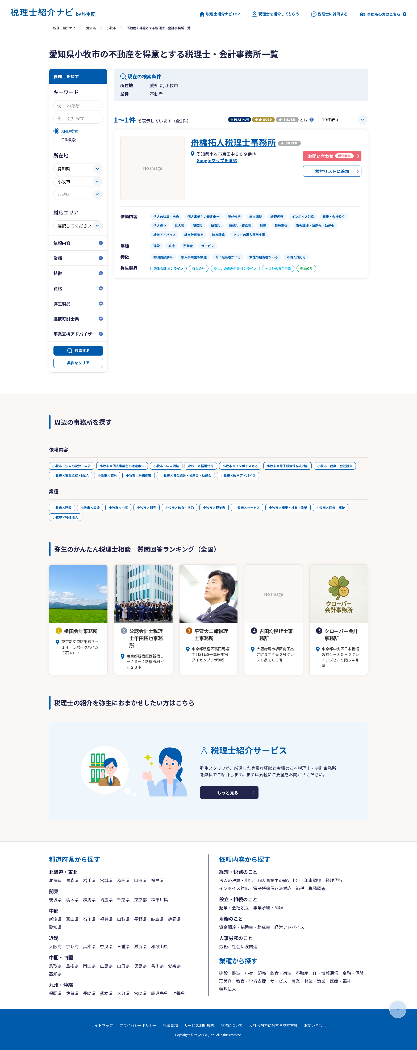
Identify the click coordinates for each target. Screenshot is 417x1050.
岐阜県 (157, 919)
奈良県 (106, 946)
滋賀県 (140, 946)
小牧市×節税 (107, 475)
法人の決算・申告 (236, 880)
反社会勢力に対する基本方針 (273, 1025)
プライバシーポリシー (138, 1025)
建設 (223, 973)
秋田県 (123, 880)
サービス (278, 981)
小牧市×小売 (118, 507)
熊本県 (106, 993)
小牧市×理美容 (214, 507)
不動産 (302, 973)
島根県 (72, 966)
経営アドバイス (289, 927)
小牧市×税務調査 (138, 475)
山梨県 (123, 919)
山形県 (140, 880)
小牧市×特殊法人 (65, 517)
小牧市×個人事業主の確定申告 (122, 465)
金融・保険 (353, 973)
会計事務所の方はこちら (380, 14)
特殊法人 (227, 989)
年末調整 (312, 880)
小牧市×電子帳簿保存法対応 (287, 465)
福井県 (106, 919)
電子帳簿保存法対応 (272, 888)
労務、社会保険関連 (238, 946)
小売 (249, 973)
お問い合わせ (315, 1025)
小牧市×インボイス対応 (240, 465)
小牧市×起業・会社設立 (334, 465)
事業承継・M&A (268, 907)
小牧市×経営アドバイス (238, 475)
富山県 (72, 919)
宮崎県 (140, 993)
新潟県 (55, 919)
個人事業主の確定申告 (278, 880)
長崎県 (89, 993)
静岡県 (174, 919)
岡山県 (89, 966)
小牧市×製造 (90, 507)
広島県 (106, 966)
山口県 (123, 966)
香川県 (157, 966)
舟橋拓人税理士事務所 (233, 142)
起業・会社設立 (234, 907)
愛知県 (91, 28)
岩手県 (89, 880)
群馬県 (89, 899)
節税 (300, 888)
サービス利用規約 (199, 1025)
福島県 (157, 880)
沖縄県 (178, 993)
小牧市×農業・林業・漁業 (288, 507)
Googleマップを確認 (217, 160)
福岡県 (55, 993)
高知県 (55, 974)
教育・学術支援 (251, 981)
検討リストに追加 (332, 171)
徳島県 (140, 966)
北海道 (55, 880)
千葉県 (123, 899)
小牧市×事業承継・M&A (70, 475)
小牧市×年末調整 (166, 465)
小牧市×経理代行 (201, 465)
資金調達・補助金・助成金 (244, 927)
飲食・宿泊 (280, 973)
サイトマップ (102, 1025)
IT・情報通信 (325, 973)
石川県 (89, 919)
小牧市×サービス (247, 507)
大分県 (123, 993)
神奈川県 (159, 899)
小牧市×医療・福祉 (330, 507)
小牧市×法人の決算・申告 (71, 465)
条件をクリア (78, 362)
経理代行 (334, 880)
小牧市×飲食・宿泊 (179, 507)
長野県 (140, 919)
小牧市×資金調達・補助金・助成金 (185, 475)
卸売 (261, 973)
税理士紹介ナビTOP (219, 14)
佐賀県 (72, 993)
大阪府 (55, 946)
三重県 (123, 946)
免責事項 (170, 1025)
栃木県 (72, 899)
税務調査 (317, 888)
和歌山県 (159, 946)
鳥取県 (55, 966)
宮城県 (106, 880)
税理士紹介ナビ (64, 28)
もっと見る (227, 792)
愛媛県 (174, 966)
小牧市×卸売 (146, 507)
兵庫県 (89, 946)
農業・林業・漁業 (308, 981)
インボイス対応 (234, 888)
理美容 (225, 981)
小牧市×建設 (62, 507)
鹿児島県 (159, 993)
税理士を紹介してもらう (275, 14)
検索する (82, 350)
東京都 (140, 899)
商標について (231, 1025)
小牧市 (111, 28)
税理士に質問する (329, 14)
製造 (236, 973)
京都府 (72, 946)
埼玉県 (106, 899)
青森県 (72, 880)
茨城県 (55, 899)
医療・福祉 (340, 981)
